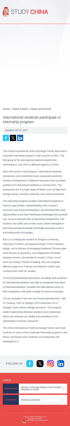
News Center (20, 108)
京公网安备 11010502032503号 (37, 420)
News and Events (41, 108)
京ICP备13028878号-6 (35, 418)
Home (6, 108)
